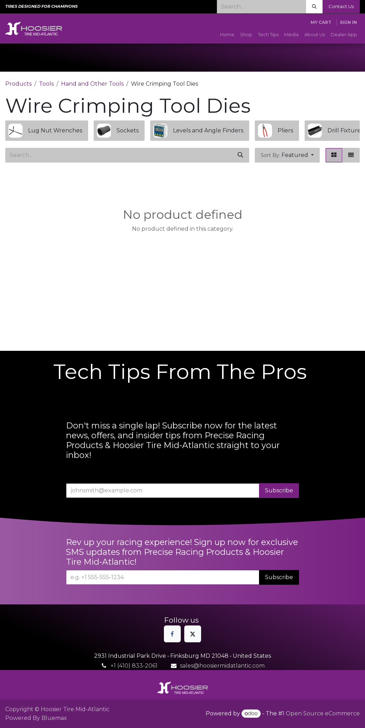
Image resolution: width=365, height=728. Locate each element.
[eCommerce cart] (321, 22)
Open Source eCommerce (323, 713)
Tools (46, 83)
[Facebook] (172, 633)
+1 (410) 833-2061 (134, 665)
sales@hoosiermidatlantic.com (222, 665)
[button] (287, 155)
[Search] (314, 6)
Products (18, 83)
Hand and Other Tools (92, 83)
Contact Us (341, 6)
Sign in (348, 22)
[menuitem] (227, 34)
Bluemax (54, 718)
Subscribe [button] (279, 490)
